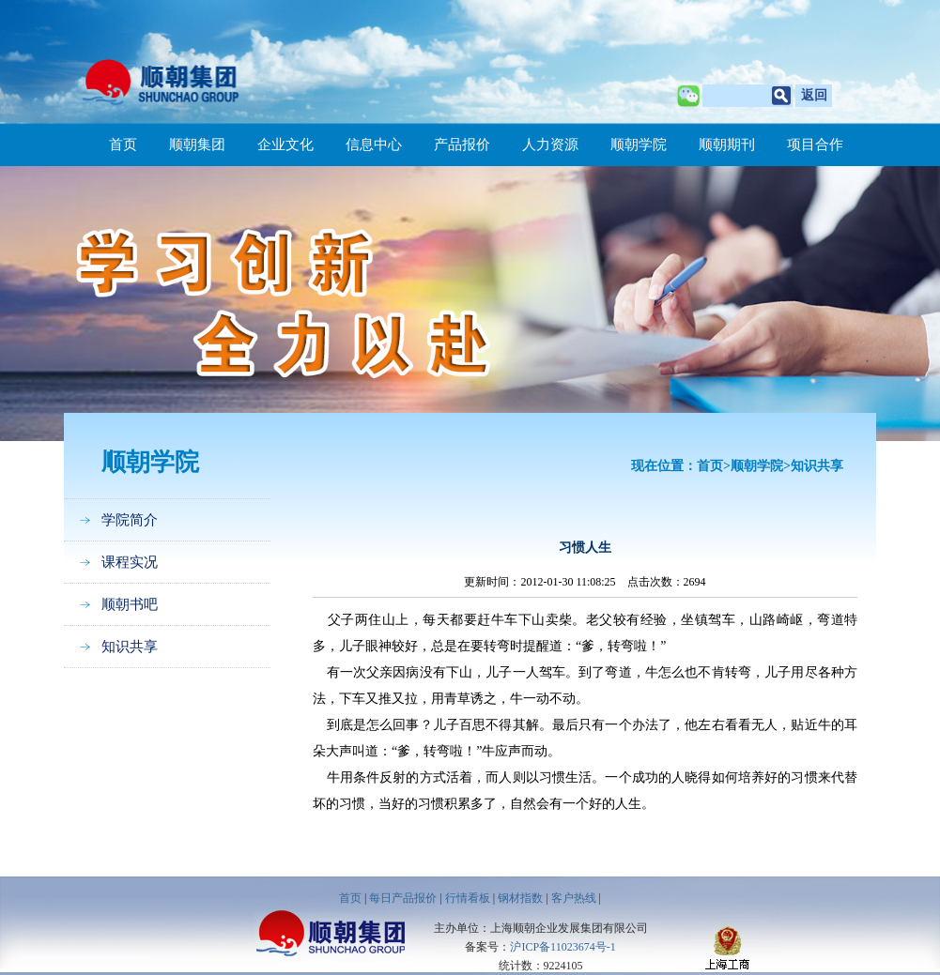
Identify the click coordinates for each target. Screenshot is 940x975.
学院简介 (129, 519)
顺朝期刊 (727, 144)
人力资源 (550, 144)
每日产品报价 (403, 898)
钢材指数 (520, 898)
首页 (123, 144)
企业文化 (285, 144)
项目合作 (815, 144)
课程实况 (129, 562)
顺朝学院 (638, 144)
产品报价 (462, 144)
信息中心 (374, 144)
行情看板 (467, 898)
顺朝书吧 (129, 604)
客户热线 (573, 898)
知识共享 (129, 646)
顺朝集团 (197, 144)
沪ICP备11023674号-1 (562, 946)
